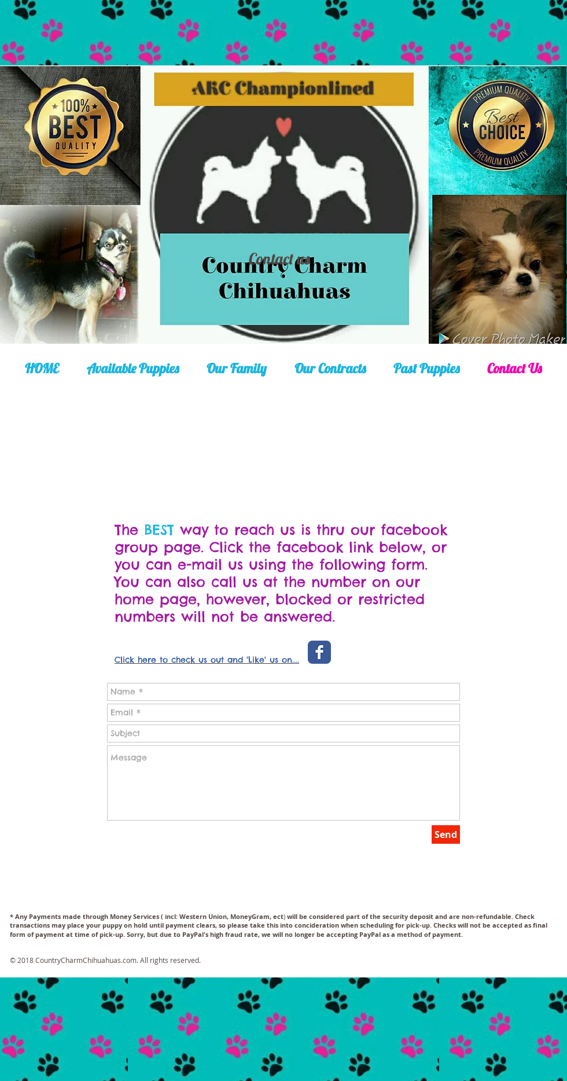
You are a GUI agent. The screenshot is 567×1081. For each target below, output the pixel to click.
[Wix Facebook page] (319, 652)
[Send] (446, 834)
